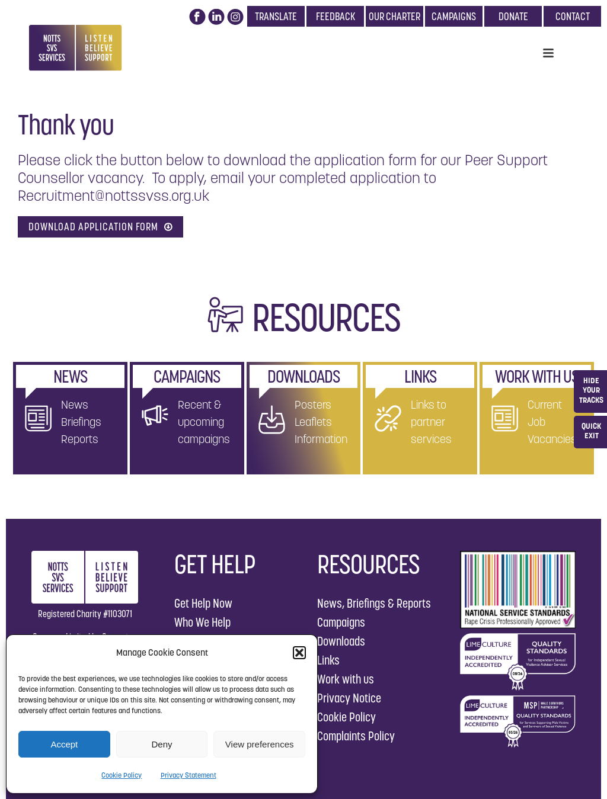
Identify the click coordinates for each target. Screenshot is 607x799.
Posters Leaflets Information (321, 421)
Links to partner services (431, 421)
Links (328, 660)
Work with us (345, 679)
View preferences (259, 744)
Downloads (341, 641)
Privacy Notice (349, 698)
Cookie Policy (121, 775)
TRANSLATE (276, 16)
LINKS (420, 376)
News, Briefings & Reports (374, 603)
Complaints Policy (356, 736)
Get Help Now (203, 603)
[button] (299, 653)
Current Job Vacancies (552, 421)
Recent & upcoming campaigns (204, 421)
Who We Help (202, 622)
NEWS (70, 376)
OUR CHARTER (394, 16)
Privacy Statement (188, 775)
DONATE (513, 16)
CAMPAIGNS (454, 16)
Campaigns (341, 622)
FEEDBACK (335, 16)
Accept (64, 744)
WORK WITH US (537, 376)
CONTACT (572, 16)
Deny (161, 744)
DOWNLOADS (303, 376)
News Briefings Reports (81, 421)
